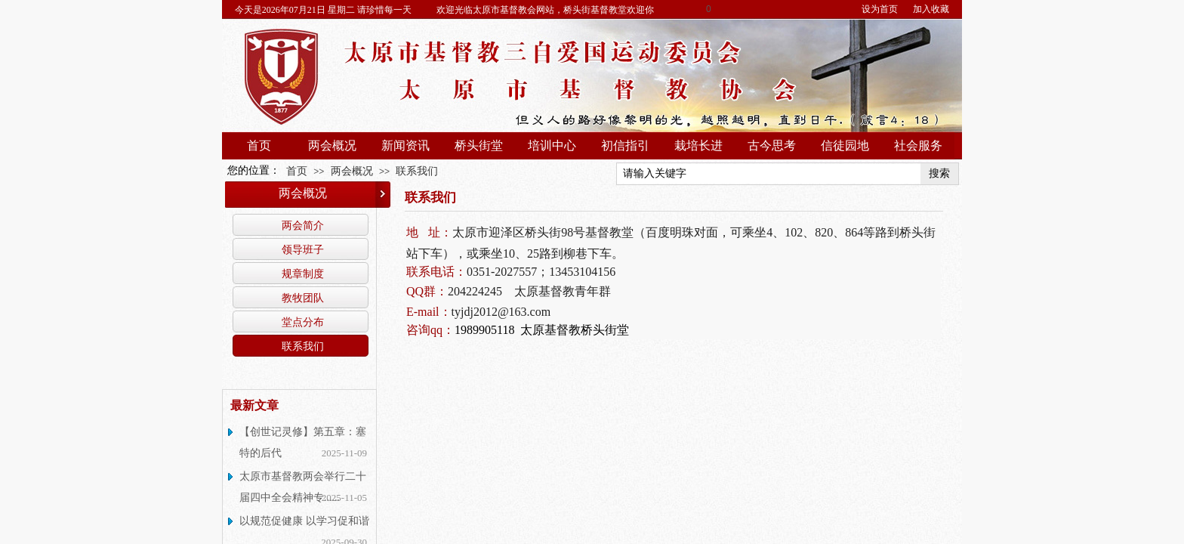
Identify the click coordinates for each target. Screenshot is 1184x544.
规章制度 (303, 273)
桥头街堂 (479, 145)
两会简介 (303, 225)
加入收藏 (931, 9)
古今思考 (772, 145)
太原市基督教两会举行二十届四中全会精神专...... (302, 487)
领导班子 (303, 249)
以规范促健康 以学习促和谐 (304, 521)
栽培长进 (698, 145)
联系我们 (417, 171)
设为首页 (880, 9)
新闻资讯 (405, 145)
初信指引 (625, 145)
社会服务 (918, 145)
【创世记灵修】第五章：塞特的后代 (302, 442)
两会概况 (332, 145)
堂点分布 (303, 322)
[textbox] (768, 174)
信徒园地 (845, 145)
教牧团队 (303, 298)
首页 (259, 145)
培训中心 (552, 145)
